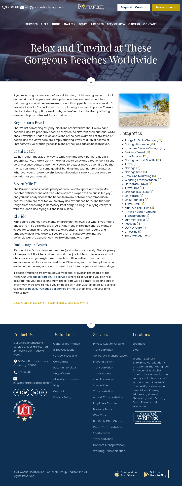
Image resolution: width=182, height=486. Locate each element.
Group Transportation (107, 427)
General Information (66, 344)
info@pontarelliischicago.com (44, 7)
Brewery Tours (102, 409)
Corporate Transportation (110, 356)
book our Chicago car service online (51, 289)
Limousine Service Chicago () (145, 148)
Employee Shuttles (105, 403)
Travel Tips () (134, 188)
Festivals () (132, 224)
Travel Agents (102, 373)
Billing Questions (63, 350)
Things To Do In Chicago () (143, 140)
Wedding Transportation (109, 451)
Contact (58, 391)
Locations (139, 344)
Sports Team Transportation (103, 436)
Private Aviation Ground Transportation (108, 347)
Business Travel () (137, 152)
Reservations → (166, 7)
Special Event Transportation (103, 388)
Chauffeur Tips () (136, 200)
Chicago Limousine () (140, 144)
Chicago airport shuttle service (47, 277)
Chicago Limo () (136, 172)
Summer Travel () (137, 220)
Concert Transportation (109, 445)
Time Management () (139, 236)
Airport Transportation (108, 397)
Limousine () (133, 232)
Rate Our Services (64, 367)
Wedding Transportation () (143, 180)
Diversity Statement (66, 379)
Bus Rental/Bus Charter (108, 421)
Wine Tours (100, 415)
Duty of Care (61, 373)
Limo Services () (137, 156)
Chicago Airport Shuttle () (143, 160)
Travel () (132, 164)
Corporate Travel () (139, 184)
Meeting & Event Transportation (103, 364)
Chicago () (132, 168)
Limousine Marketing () (140, 176)
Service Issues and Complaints (65, 359)
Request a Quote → (134, 7)
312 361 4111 (12, 7)
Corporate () (134, 196)
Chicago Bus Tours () (139, 192)
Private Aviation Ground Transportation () (140, 214)
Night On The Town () (139, 208)
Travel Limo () (134, 204)
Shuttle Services (103, 379)
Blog (56, 385)
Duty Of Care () (135, 228)
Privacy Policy (62, 397)
